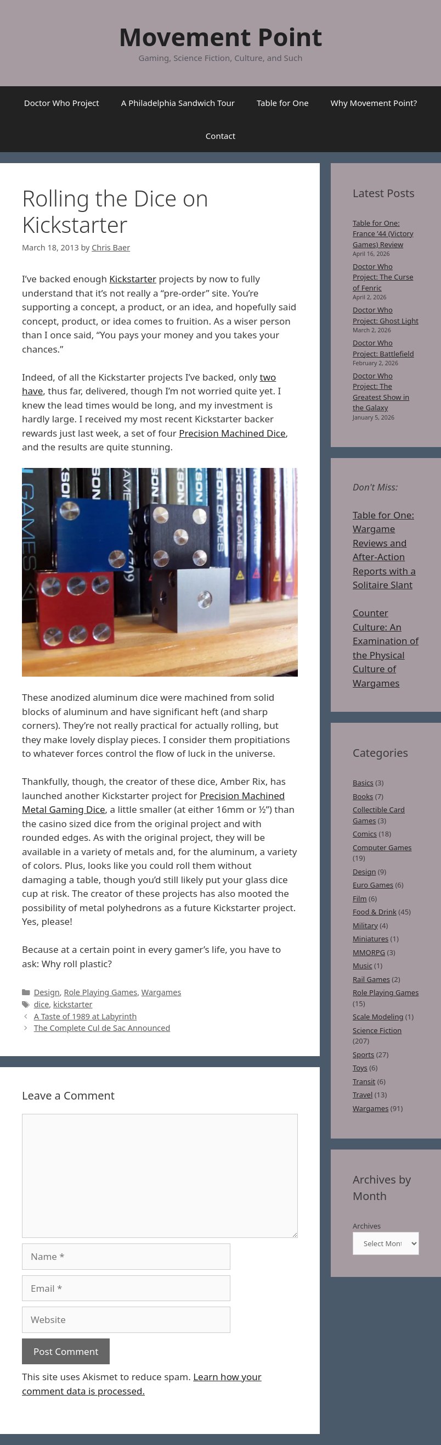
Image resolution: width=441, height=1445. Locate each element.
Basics (363, 783)
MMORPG (369, 952)
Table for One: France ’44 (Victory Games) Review (383, 233)
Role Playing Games (100, 992)
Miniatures (370, 939)
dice (41, 1004)
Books (363, 796)
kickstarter (73, 1004)
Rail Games (371, 979)
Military (365, 925)
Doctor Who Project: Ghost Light (386, 315)
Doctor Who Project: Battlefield (383, 348)
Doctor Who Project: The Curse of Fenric (383, 277)
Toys (360, 1068)
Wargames (162, 992)
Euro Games (373, 885)
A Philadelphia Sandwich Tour (178, 102)
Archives (367, 1226)
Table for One (283, 102)
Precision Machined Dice (232, 433)
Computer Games (382, 847)
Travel (362, 1095)
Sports (363, 1054)
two (268, 377)
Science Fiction (377, 1030)
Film (360, 898)
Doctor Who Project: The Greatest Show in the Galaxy (381, 392)
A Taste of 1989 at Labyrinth (85, 1016)
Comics (365, 834)
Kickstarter (132, 278)
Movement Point (220, 36)
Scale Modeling (378, 1017)
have (32, 390)
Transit (364, 1081)
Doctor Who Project (61, 102)
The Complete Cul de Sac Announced (102, 1028)
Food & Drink (375, 912)
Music (362, 965)
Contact (220, 135)
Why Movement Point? (374, 102)
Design (47, 992)
